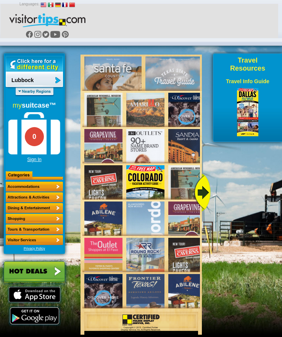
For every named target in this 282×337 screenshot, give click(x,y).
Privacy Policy (34, 248)
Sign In (34, 159)
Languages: (29, 4)
